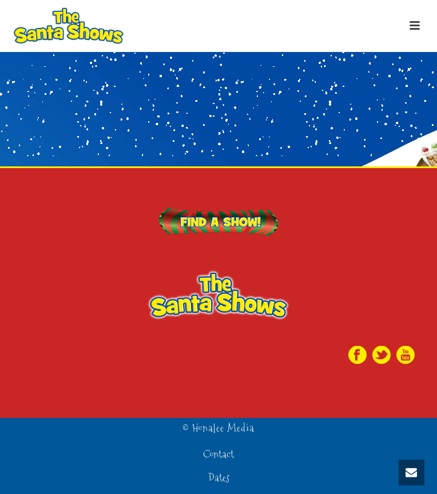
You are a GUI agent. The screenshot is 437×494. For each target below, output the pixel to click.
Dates (218, 478)
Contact (218, 454)
